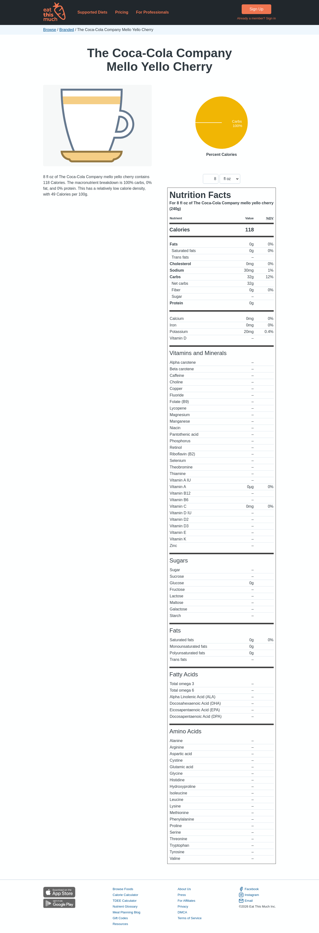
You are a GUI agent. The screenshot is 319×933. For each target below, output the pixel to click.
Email (246, 900)
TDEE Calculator (125, 900)
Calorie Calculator (125, 895)
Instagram (249, 895)
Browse (49, 30)
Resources (120, 924)
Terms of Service (190, 918)
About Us (184, 889)
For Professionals (152, 12)
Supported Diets (92, 12)
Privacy (183, 906)
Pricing (121, 12)
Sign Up (256, 9)
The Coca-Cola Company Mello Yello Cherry (159, 59)
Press (182, 895)
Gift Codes (120, 918)
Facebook (249, 889)
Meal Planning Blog (126, 912)
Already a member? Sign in (256, 18)
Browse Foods (123, 889)
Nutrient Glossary (125, 906)
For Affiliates (186, 900)
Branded (66, 30)
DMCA (182, 912)
